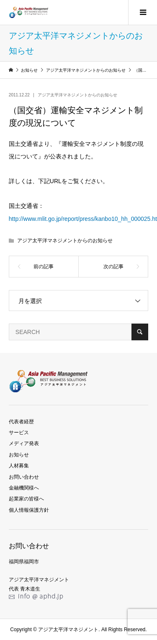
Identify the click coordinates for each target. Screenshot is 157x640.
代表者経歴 (21, 422)
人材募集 (19, 466)
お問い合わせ (24, 477)
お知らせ (19, 455)
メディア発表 (24, 443)
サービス (19, 432)
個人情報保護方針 (29, 510)
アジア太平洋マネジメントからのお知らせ (77, 95)
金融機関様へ (24, 488)
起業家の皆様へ (26, 499)
